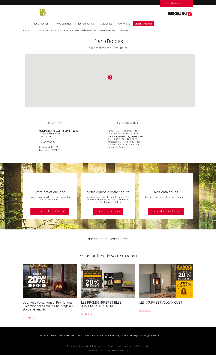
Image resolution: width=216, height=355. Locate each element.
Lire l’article (28, 318)
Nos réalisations (85, 23)
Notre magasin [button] (42, 23)
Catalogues (106, 23)
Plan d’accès (98, 346)
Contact (111, 346)
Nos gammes (64, 23)
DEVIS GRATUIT (143, 23)
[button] (110, 77)
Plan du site (143, 346)
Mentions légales (127, 346)
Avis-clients (124, 23)
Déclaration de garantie (78, 346)
